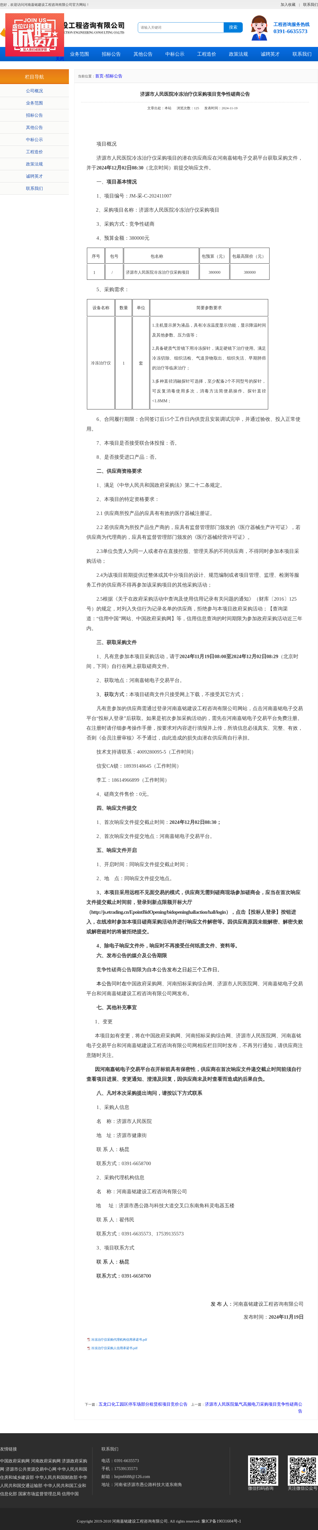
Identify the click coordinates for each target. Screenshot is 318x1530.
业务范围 (79, 54)
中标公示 (174, 54)
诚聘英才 (270, 54)
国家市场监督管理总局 (39, 1494)
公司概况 (34, 91)
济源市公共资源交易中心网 (31, 1469)
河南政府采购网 (46, 1461)
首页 (99, 76)
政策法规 (238, 54)
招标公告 (111, 54)
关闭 (60, 58)
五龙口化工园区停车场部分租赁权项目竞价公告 (143, 1404)
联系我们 (302, 54)
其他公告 (143, 54)
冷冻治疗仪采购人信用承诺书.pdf (114, 1348)
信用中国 (70, 1494)
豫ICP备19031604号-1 (221, 1521)
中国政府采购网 (15, 1461)
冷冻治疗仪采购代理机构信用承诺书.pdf (119, 1339)
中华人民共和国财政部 (56, 1477)
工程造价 (206, 54)
